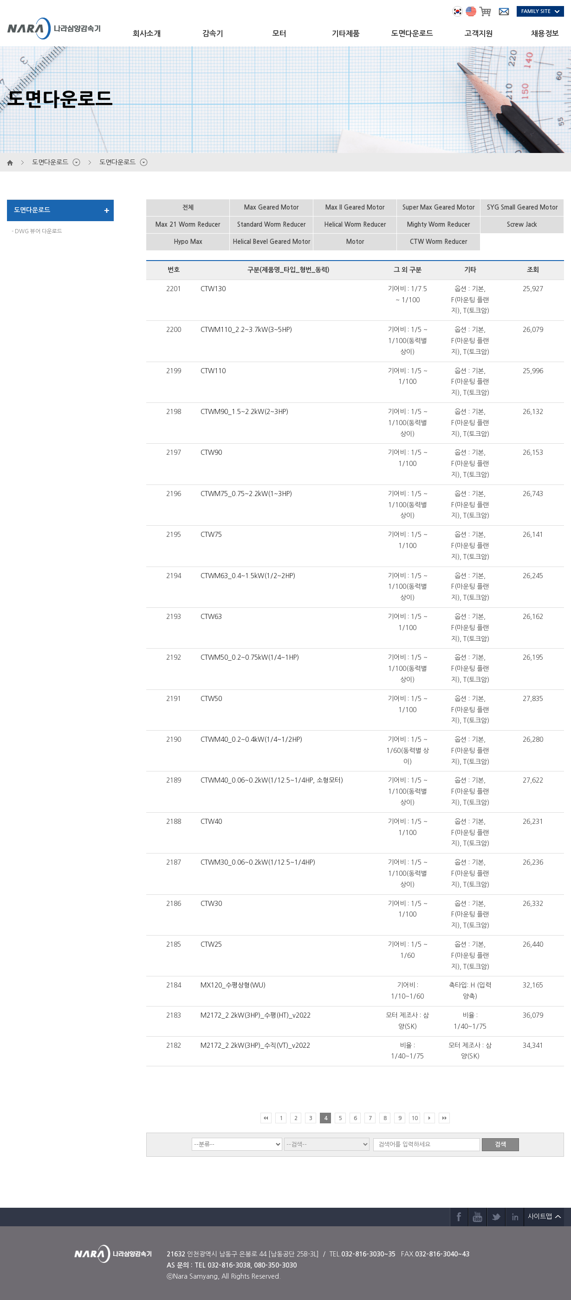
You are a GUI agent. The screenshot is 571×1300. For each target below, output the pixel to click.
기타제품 (346, 33)
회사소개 (147, 33)
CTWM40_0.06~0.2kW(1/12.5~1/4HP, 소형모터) (272, 780)
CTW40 (211, 821)
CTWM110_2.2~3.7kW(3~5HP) (246, 329)
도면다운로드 (412, 33)
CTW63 (211, 616)
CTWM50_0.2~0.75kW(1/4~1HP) (250, 657)
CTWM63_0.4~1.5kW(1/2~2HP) (248, 576)
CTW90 (211, 452)
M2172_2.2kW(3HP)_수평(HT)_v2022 (256, 1015)
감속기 (212, 33)
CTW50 (211, 698)
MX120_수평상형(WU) (233, 985)
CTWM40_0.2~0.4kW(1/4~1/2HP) (251, 739)
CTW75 (211, 534)
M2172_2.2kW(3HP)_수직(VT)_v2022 (255, 1045)
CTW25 (211, 944)
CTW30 (211, 903)
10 (414, 1118)
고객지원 (479, 33)
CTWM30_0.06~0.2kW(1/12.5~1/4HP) (258, 862)
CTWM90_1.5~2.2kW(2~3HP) (244, 411)
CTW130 (213, 289)
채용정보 (545, 33)
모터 (279, 33)
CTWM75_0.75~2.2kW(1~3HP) (246, 494)
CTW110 (213, 371)
